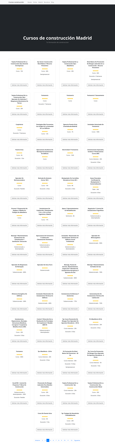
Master (30, 2)
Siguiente (77, 440)
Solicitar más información (19, 85)
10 (64, 440)
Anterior (37, 440)
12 (71, 440)
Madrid (40, 2)
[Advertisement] (57, 20)
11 (68, 440)
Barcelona (47, 2)
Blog (52, 2)
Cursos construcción (16, 2)
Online (35, 2)
